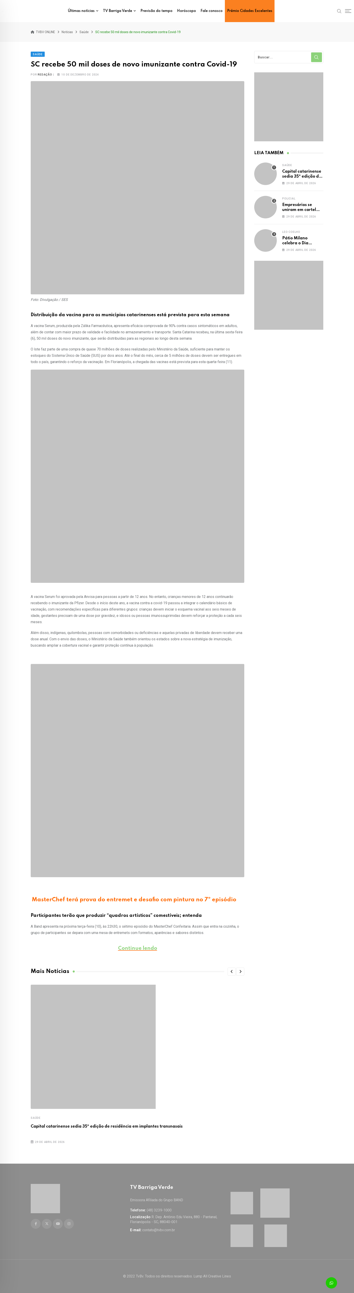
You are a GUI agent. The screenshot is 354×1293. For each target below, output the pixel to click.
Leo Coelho (291, 231)
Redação (45, 74)
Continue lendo (137, 948)
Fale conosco (211, 11)
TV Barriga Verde (117, 11)
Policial (288, 198)
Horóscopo (186, 11)
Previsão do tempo (156, 11)
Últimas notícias (81, 11)
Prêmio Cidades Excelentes (249, 11)
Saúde (36, 1117)
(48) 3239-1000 (159, 1210)
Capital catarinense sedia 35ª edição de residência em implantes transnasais (107, 1126)
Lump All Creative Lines (212, 1276)
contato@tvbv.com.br (158, 1230)
